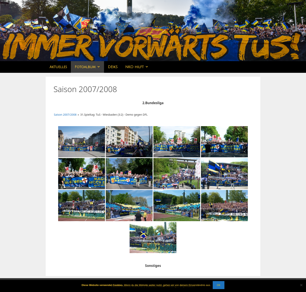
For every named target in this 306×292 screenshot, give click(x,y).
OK (218, 285)
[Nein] (301, 285)
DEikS (112, 67)
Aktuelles (58, 67)
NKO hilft (138, 67)
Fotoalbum (89, 67)
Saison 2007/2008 (65, 114)
